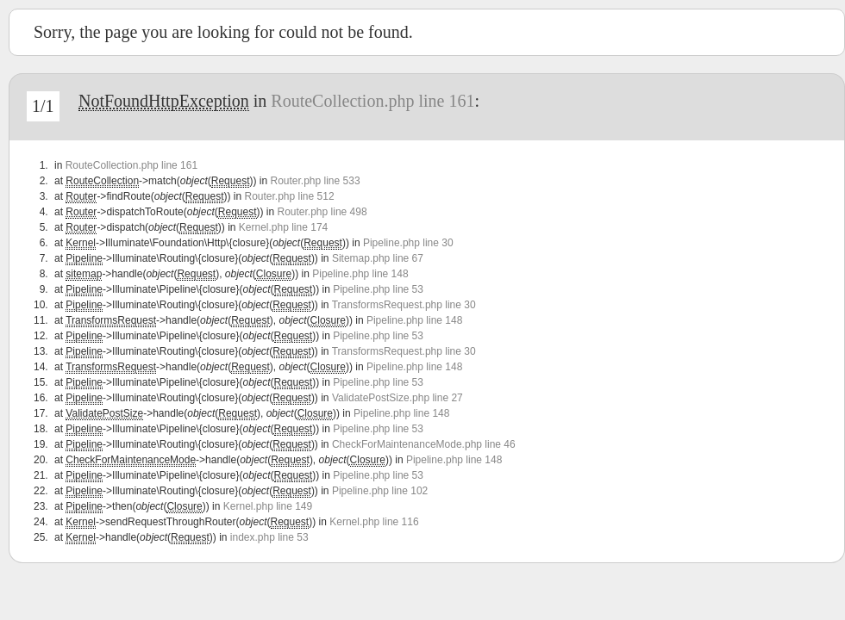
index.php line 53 (269, 537)
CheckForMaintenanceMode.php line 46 (424, 444)
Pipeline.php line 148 (360, 274)
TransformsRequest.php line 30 (404, 305)
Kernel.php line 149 (267, 506)
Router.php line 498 (322, 212)
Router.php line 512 (289, 196)
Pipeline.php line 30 (408, 243)
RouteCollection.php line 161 (372, 100)
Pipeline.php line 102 (380, 491)
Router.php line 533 (315, 181)
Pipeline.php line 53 (378, 289)
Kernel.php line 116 (373, 522)
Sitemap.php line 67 (377, 258)
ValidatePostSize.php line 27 (397, 398)
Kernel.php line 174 (283, 227)
